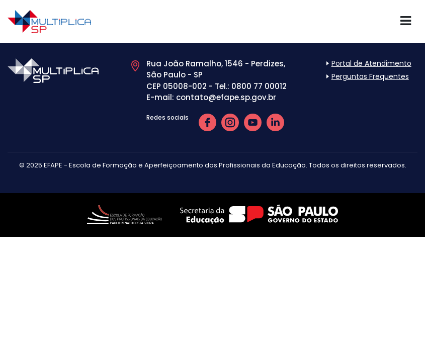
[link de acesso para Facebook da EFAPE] (207, 122)
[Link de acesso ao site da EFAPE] (125, 212)
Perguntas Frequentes (370, 76)
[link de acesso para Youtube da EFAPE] (253, 122)
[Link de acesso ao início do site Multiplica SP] (49, 21)
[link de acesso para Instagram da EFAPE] (230, 122)
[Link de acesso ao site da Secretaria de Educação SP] (259, 212)
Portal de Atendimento (371, 63)
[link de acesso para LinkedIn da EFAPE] (275, 122)
